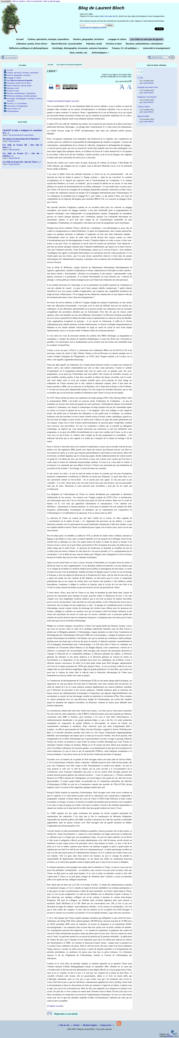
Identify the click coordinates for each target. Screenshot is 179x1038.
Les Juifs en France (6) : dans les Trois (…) (21, 162)
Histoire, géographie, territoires (88, 39)
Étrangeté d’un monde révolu (148, 87)
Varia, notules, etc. (78, 52)
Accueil (20, 39)
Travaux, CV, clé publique (125, 48)
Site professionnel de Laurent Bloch (21, 135)
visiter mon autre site (107, 16)
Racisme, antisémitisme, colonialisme (144, 44)
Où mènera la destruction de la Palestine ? (21, 139)
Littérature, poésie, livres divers (31, 44)
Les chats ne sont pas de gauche (146, 39)
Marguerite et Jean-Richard (147, 97)
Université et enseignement (156, 48)
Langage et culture (117, 39)
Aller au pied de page (52, 1)
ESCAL (170, 1036)
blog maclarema (14, 141)
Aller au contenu (19, 1)
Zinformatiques (100, 52)
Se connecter (10, 57)
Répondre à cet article (66, 1014)
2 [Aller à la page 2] (141, 72)
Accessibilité (6, 1)
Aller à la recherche (34, 1)
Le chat (140, 78)
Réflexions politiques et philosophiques (28, 48)
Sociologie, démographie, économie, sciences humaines (80, 48)
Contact (75, 1025)
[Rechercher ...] (158, 57)
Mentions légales (89, 1025)
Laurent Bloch (124, 81)
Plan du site (64, 1025)
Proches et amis (114, 44)
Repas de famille (143, 116)
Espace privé (105, 1025)
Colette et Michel (144, 107)
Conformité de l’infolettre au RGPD (93, 28)
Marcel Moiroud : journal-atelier (66, 44)
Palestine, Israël (94, 44)
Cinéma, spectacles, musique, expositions (48, 39)
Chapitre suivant (71, 101)
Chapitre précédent (55, 101)
